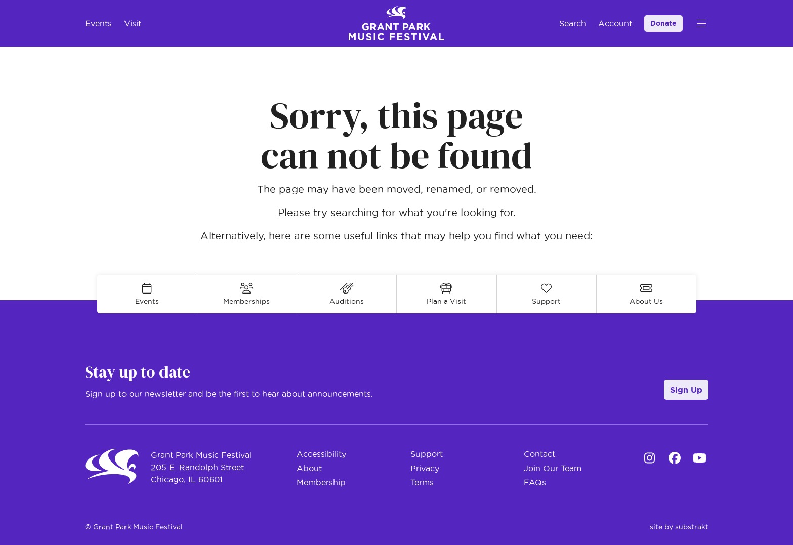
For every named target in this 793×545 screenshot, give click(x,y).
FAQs (535, 482)
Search (572, 23)
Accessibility (321, 453)
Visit (132, 23)
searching (354, 212)
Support (426, 453)
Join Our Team (552, 468)
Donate (663, 23)
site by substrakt (679, 527)
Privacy (424, 468)
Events (98, 23)
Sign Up (686, 389)
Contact (539, 453)
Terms (422, 482)
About (309, 468)
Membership (321, 482)
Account (615, 23)
